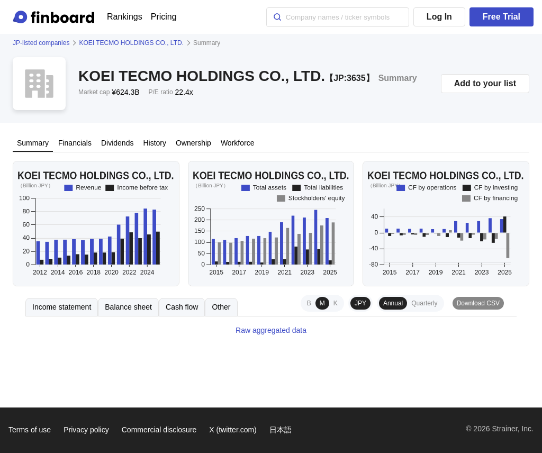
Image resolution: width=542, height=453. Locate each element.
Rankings (124, 16)
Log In (439, 16)
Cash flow (182, 307)
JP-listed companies (41, 43)
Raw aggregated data (271, 330)
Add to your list (485, 83)
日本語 (280, 429)
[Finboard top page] (55, 17)
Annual (393, 303)
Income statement (61, 307)
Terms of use (29, 429)
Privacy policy (86, 429)
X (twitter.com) (232, 429)
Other (221, 307)
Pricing (164, 16)
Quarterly (424, 303)
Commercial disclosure (159, 429)
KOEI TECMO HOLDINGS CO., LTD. (131, 43)
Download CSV (478, 303)
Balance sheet (128, 307)
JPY (360, 303)
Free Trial (501, 16)
